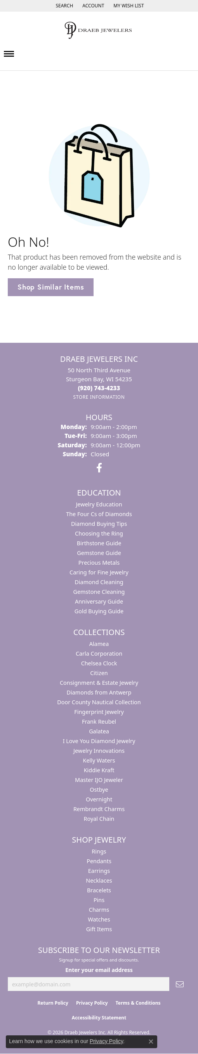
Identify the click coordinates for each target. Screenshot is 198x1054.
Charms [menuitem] (99, 909)
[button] (63, 6)
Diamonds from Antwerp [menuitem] (99, 692)
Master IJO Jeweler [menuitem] (99, 780)
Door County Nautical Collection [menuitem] (99, 702)
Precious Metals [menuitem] (99, 562)
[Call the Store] (99, 388)
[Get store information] (99, 397)
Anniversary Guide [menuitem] (99, 601)
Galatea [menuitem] (99, 731)
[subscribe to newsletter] (179, 984)
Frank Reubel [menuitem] (99, 721)
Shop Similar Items (50, 286)
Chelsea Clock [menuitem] (99, 663)
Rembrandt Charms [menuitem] (99, 809)
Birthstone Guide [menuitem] (99, 543)
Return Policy (52, 1003)
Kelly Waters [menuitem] (99, 760)
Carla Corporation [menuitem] (99, 653)
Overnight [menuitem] (99, 799)
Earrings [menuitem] (99, 870)
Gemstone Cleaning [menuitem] (99, 591)
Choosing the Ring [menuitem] (99, 533)
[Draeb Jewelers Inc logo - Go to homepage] (99, 30)
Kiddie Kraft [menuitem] (99, 770)
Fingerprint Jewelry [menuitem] (99, 711)
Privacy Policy (92, 1003)
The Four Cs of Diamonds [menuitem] (99, 514)
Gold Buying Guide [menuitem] (99, 611)
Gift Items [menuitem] (99, 929)
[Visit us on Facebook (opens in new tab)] (99, 468)
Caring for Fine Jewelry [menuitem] (99, 572)
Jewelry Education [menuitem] (99, 504)
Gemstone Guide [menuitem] (99, 553)
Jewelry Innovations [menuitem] (99, 750)
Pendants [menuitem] (99, 861)
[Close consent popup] (151, 1041)
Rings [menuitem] (99, 851)
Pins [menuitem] (99, 900)
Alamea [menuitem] (99, 643)
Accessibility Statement (99, 1017)
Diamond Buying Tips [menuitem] (99, 523)
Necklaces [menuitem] (99, 880)
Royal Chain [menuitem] (99, 818)
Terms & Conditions (138, 1003)
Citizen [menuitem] (99, 673)
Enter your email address (99, 970)
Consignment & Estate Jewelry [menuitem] (99, 682)
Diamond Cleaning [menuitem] (99, 582)
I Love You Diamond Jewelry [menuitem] (99, 741)
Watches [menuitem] (99, 919)
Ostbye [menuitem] (99, 789)
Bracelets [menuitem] (99, 890)
